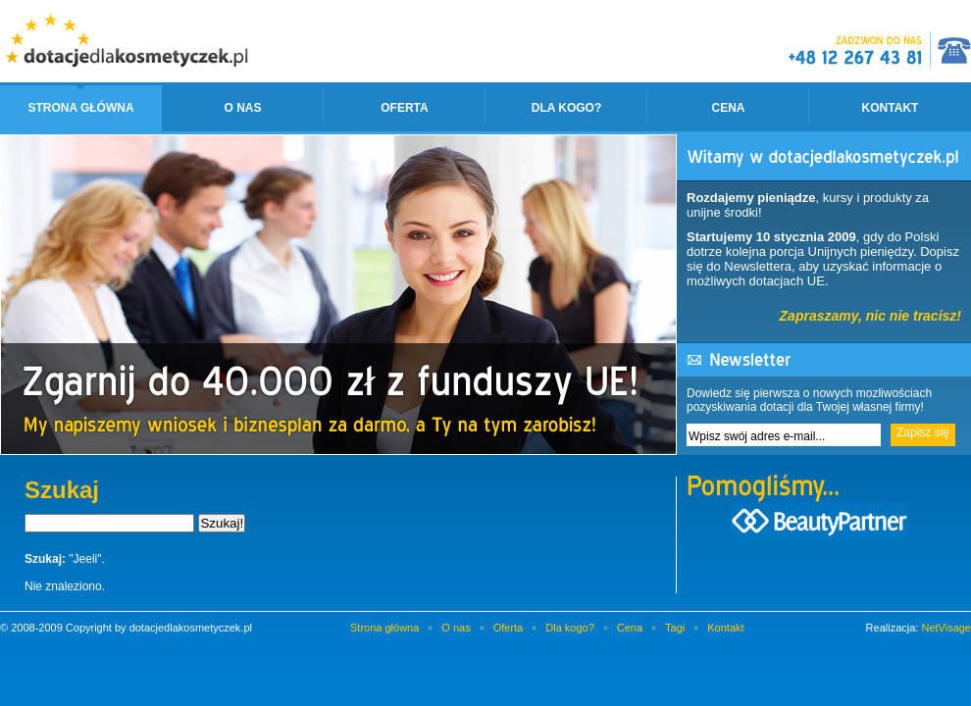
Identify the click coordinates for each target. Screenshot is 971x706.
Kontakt (890, 108)
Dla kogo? (567, 108)
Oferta (404, 108)
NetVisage (946, 627)
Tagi (675, 627)
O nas (242, 108)
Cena (727, 108)
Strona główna (80, 108)
